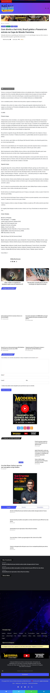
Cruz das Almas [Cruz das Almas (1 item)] (31, 633)
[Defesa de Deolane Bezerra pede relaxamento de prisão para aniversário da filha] (41, 618)
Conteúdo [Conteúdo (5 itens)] (21, 633)
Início (2, 23)
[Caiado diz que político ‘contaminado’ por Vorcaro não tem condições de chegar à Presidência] (25, 618)
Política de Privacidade (33, 683)
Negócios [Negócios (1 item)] (24, 635)
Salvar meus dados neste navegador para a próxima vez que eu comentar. (18, 385)
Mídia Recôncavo (6, 39)
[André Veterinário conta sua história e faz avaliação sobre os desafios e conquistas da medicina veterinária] (30, 454)
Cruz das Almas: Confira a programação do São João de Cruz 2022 (26, 537)
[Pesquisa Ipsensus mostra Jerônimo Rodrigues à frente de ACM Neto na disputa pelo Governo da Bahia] (41, 602)
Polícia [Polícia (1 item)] (29, 635)
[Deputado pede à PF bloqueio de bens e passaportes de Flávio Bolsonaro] (37, 334)
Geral (12, 26)
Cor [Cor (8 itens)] (25, 633)
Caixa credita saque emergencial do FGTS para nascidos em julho (41, 461)
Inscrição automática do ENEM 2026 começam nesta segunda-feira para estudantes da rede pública (37, 317)
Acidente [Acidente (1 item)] (3, 633)
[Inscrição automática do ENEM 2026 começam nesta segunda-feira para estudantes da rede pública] (37, 303)
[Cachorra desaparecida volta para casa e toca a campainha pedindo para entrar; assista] (5, 550)
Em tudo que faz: (40, 681)
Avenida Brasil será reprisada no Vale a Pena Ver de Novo (23, 528)
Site (27, 380)
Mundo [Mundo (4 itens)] (19, 635)
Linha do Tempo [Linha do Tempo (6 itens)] (9, 635)
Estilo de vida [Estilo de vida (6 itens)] (43, 633)
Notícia (15, 26)
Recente (24, 507)
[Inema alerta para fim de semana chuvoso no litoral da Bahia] (12, 303)
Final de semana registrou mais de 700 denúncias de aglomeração (41, 443)
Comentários (40, 507)
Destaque (7, 23)
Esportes (8, 26)
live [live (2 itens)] (15, 635)
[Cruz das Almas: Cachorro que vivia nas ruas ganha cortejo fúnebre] (12, 452)
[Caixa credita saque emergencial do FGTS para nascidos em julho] (30, 462)
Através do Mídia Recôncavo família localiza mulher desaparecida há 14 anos (28, 510)
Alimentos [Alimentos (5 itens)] (9, 633)
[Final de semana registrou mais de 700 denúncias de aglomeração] (30, 445)
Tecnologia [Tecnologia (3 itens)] (45, 635)
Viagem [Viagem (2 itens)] (3, 638)
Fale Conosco (24, 683)
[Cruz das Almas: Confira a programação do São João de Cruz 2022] (5, 541)
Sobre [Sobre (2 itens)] (34, 635)
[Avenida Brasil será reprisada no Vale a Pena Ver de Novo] (5, 532)
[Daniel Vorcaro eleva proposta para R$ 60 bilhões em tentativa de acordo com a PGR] (12, 334)
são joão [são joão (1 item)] (39, 635)
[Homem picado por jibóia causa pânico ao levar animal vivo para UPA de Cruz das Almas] (5, 523)
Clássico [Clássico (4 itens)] (15, 633)
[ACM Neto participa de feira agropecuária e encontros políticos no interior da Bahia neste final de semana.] (9, 618)
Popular (8, 507)
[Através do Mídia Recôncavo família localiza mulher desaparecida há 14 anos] (5, 514)
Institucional (18, 683)
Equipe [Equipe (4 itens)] (38, 633)
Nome (2, 375)
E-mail (2, 380)
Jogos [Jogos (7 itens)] (3, 635)
